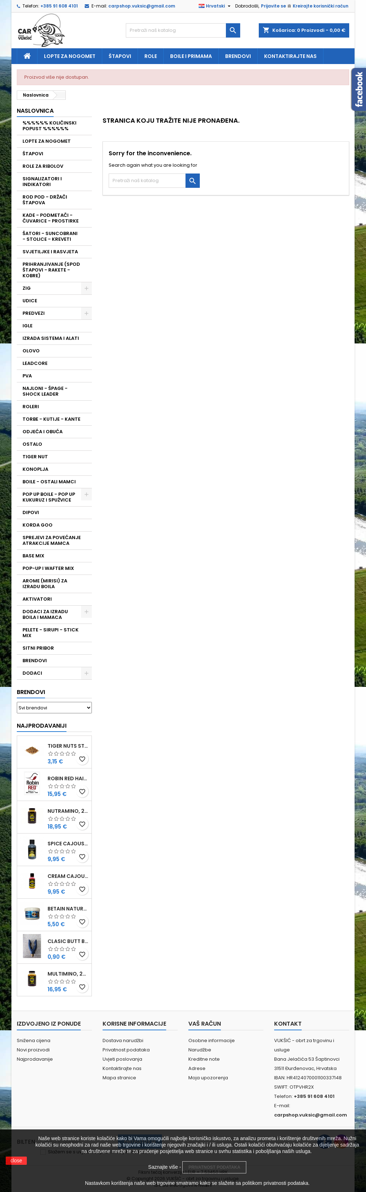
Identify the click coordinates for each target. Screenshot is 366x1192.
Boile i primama (191, 56)
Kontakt (288, 1024)
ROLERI (31, 406)
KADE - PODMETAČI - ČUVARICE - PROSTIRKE (51, 218)
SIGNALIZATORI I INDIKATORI (42, 181)
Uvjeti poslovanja (122, 1059)
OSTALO (32, 444)
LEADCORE (35, 363)
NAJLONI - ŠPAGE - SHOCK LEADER (45, 391)
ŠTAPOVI (33, 153)
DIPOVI (31, 512)
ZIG (27, 288)
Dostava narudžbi (123, 1040)
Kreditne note (204, 1059)
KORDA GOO (38, 525)
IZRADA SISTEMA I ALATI (51, 338)
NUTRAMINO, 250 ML (68, 811)
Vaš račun (204, 1024)
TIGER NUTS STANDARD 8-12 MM (68, 746)
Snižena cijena (33, 1040)
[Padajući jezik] (215, 6)
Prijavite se (273, 6)
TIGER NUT (35, 456)
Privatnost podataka (126, 1049)
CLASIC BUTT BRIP (68, 941)
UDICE (30, 300)
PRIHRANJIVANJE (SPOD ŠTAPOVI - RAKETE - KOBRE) (51, 270)
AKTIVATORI (37, 599)
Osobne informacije (211, 1040)
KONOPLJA (35, 469)
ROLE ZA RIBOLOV (43, 166)
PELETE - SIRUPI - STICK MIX (51, 632)
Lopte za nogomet (69, 56)
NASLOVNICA (35, 111)
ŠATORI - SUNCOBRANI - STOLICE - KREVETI (50, 236)
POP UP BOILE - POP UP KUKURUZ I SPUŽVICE (49, 497)
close (16, 1160)
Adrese (197, 1068)
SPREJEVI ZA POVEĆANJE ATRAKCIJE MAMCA (52, 540)
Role (150, 56)
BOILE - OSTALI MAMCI (49, 481)
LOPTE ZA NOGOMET (47, 141)
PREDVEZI (34, 313)
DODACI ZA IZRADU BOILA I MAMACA (45, 614)
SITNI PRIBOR (38, 648)
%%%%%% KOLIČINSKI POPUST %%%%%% (49, 125)
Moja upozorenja (208, 1077)
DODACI (32, 673)
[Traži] (183, 30)
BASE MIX (33, 555)
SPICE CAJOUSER (68, 843)
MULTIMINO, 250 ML (68, 974)
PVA (27, 375)
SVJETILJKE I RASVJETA (50, 251)
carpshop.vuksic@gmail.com (141, 6)
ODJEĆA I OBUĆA (43, 431)
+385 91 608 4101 (59, 6)
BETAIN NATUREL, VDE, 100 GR (68, 909)
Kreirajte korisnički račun (320, 6)
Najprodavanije (35, 1059)
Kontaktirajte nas (290, 56)
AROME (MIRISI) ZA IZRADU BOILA (45, 583)
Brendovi (238, 56)
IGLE (28, 325)
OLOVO (31, 350)
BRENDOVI (35, 660)
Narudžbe (199, 1049)
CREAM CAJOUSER (68, 876)
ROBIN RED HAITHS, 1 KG (68, 778)
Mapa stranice (119, 1077)
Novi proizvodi (33, 1049)
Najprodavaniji (41, 726)
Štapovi (120, 56)
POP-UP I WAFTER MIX (48, 568)
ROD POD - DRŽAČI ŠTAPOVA (45, 200)
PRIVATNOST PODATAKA (214, 1167)
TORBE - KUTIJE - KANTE (51, 419)
